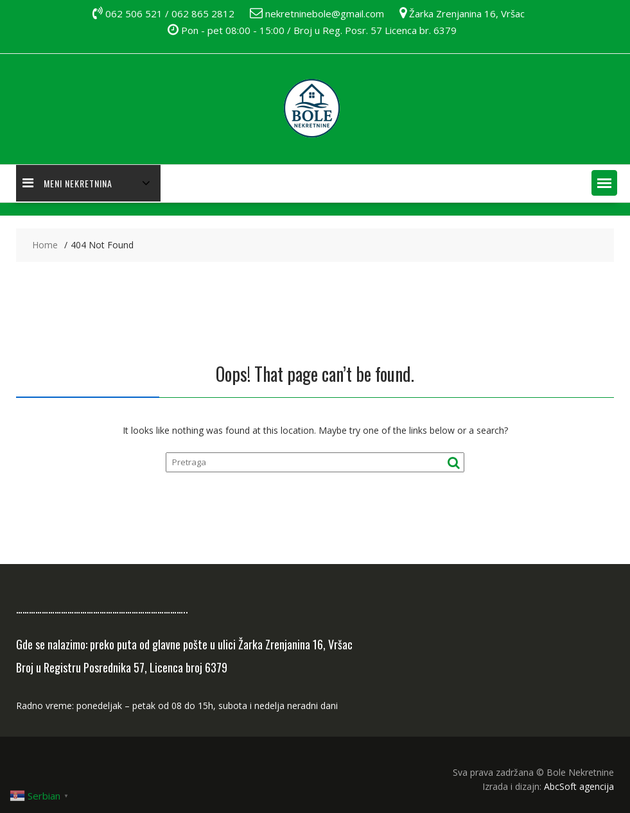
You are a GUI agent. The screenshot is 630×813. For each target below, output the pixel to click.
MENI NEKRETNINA (67, 183)
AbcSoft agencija (579, 786)
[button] (604, 183)
